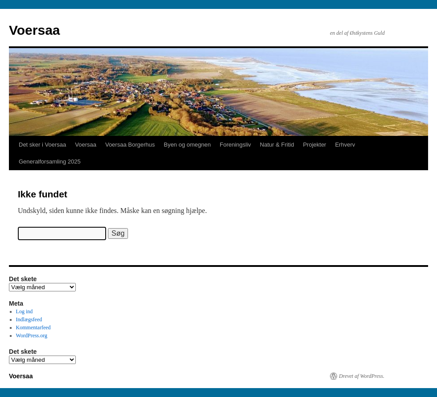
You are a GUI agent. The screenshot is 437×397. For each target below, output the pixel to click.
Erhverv (345, 144)
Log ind (24, 311)
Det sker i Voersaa (42, 144)
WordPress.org (31, 335)
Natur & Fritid (277, 144)
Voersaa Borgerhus (130, 144)
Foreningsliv (235, 144)
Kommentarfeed (33, 327)
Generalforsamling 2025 (50, 161)
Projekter (314, 144)
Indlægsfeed (29, 319)
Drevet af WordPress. (361, 376)
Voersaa (34, 30)
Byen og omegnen (187, 144)
